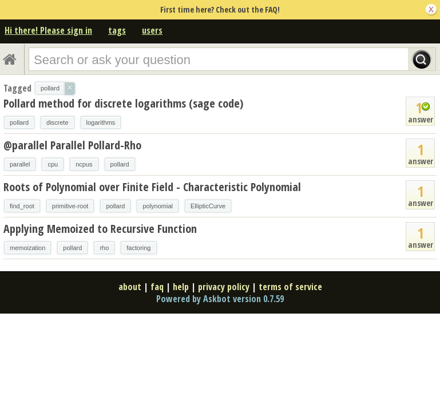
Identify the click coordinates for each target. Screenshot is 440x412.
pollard (19, 122)
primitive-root (70, 206)
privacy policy (223, 286)
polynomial (157, 206)
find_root (22, 206)
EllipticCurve (208, 206)
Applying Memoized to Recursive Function (100, 228)
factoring (138, 247)
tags (117, 30)
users (152, 30)
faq (157, 286)
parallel (20, 164)
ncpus (84, 164)
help (181, 286)
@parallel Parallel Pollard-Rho (72, 145)
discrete (57, 122)
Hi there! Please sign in (48, 30)
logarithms (101, 122)
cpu (52, 164)
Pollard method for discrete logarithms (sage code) (123, 103)
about (129, 286)
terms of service (290, 286)
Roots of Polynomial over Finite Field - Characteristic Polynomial (152, 187)
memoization (27, 247)
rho (104, 247)
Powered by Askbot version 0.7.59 (220, 298)
